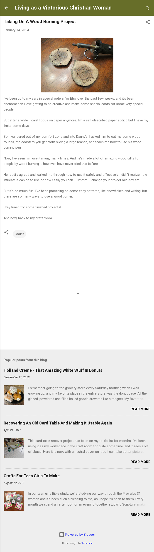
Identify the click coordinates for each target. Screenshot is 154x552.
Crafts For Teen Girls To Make (32, 475)
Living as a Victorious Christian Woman (63, 8)
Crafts (19, 234)
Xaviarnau (87, 543)
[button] (147, 22)
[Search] (147, 9)
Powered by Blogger (77, 535)
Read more (140, 409)
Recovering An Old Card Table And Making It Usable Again (58, 423)
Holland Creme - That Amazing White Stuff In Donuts (53, 370)
